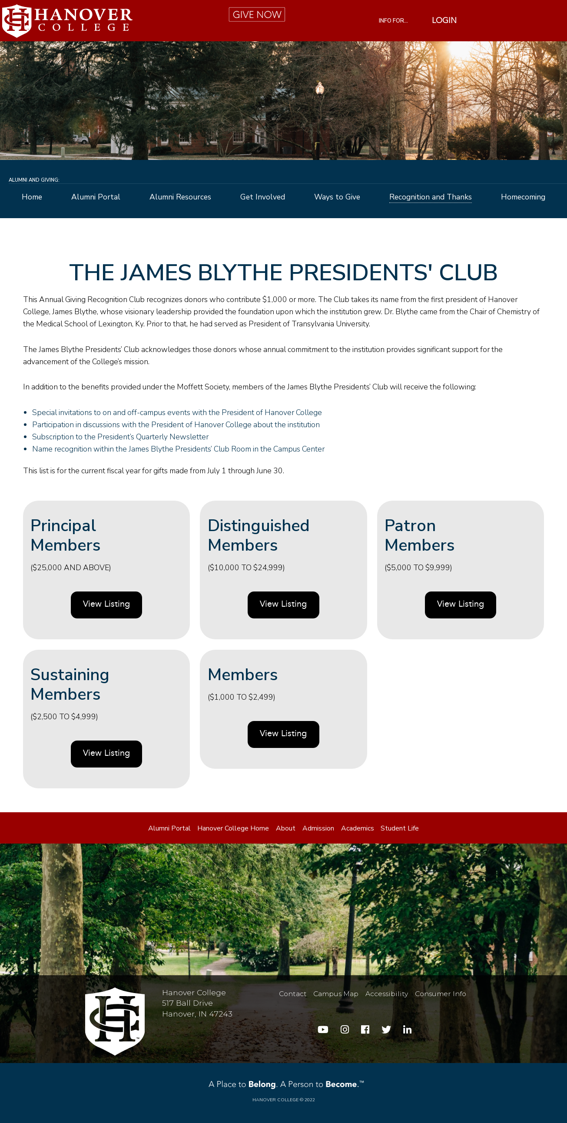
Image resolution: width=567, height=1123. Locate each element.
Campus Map (335, 994)
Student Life (400, 828)
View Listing (106, 604)
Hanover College (275, 1099)
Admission (318, 828)
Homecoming (523, 197)
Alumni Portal (95, 197)
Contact (293, 994)
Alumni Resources (180, 197)
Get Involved (262, 197)
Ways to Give (337, 197)
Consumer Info (440, 994)
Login (444, 21)
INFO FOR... (393, 21)
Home (32, 197)
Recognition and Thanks (430, 197)
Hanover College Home (233, 828)
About (285, 828)
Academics (357, 828)
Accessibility (386, 994)
